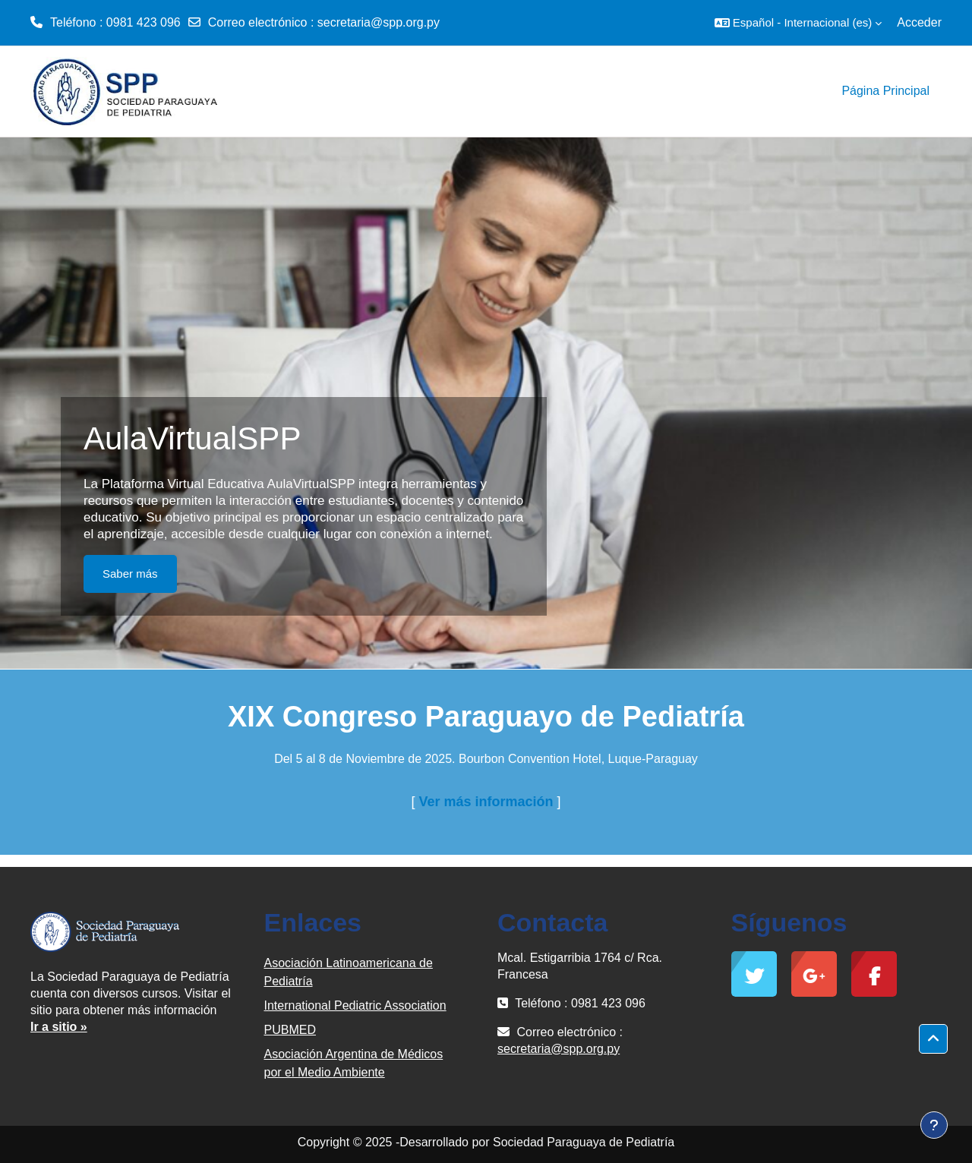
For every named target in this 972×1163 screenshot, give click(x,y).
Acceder (919, 22)
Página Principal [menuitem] (885, 90)
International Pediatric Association (355, 1005)
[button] (798, 23)
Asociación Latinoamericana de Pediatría (348, 972)
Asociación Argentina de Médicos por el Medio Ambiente (353, 1063)
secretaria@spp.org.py (378, 22)
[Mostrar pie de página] (934, 1125)
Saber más (130, 573)
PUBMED (290, 1029)
